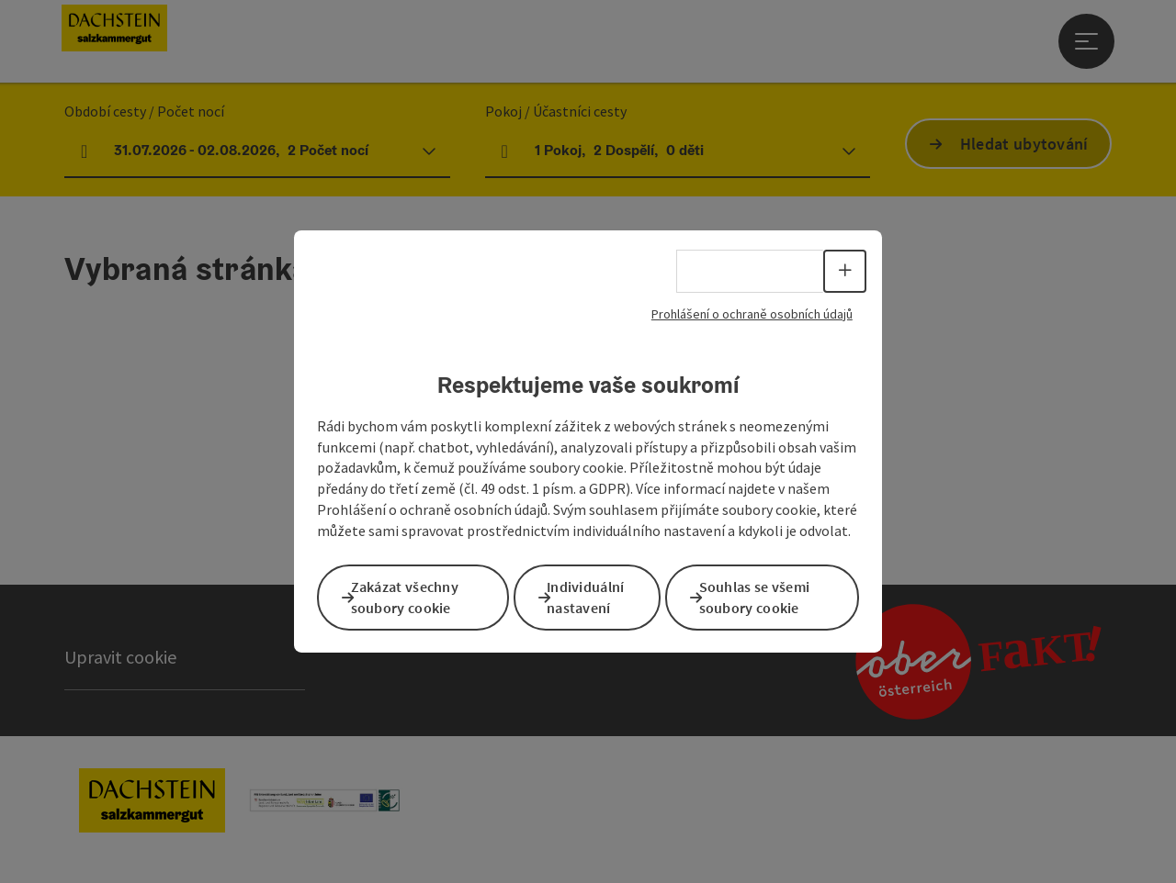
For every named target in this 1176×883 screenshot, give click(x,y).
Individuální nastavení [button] (601, 596)
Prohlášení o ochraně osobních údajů (752, 317)
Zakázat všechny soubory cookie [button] (420, 596)
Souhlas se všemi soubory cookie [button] (769, 596)
